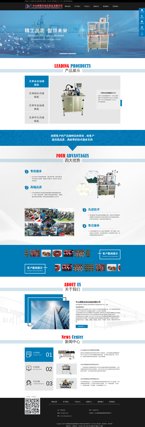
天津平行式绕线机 (36, 119)
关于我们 (77, 6)
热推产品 (68, 426)
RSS (58, 1)
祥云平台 (99, 423)
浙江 (82, 426)
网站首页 (68, 6)
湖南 (102, 426)
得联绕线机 (33, 396)
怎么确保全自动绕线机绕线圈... (90, 350)
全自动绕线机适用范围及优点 (90, 379)
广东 (79, 426)
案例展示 (106, 6)
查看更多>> (81, 326)
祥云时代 (110, 423)
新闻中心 (96, 6)
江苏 (84, 426)
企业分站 (49, 1)
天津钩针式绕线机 (36, 95)
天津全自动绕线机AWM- (108, 93)
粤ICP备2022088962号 (85, 423)
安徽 (92, 426)
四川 (94, 426)
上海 (87, 426)
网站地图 (54, 1)
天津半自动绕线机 (36, 107)
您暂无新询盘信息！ (68, 1)
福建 (97, 426)
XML (61, 1)
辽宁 (99, 426)
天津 (89, 426)
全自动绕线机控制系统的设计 (90, 364)
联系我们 (115, 6)
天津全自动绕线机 (36, 83)
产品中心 (87, 6)
